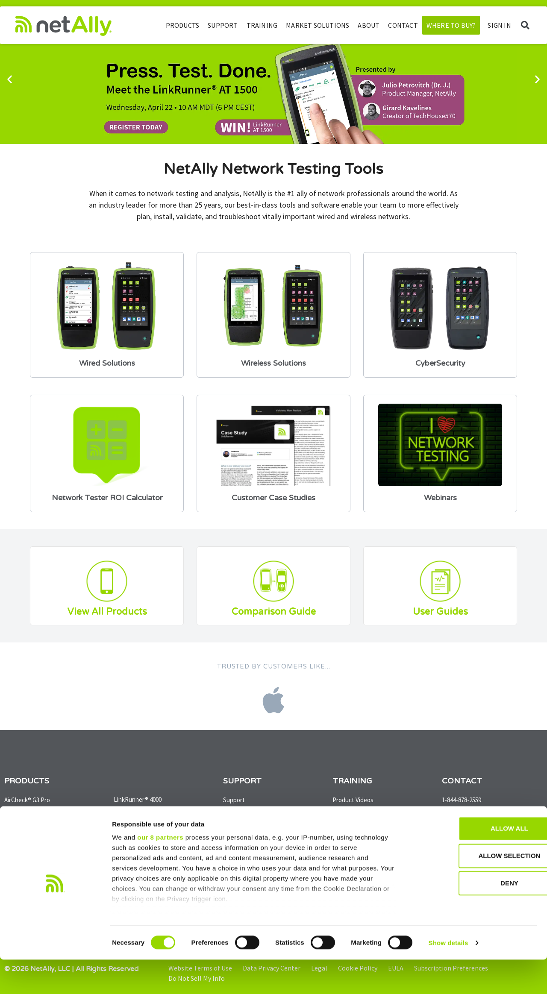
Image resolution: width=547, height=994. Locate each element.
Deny (476, 917)
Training (262, 25)
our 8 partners (160, 872)
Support (223, 25)
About (368, 25)
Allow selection (476, 890)
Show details (448, 977)
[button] (525, 25)
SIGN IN (499, 25)
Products (183, 25)
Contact (403, 25)
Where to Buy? (451, 25)
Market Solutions (317, 25)
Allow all (475, 863)
